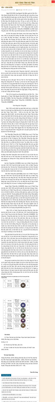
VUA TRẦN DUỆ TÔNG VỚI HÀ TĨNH (14, 376)
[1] (25, 49)
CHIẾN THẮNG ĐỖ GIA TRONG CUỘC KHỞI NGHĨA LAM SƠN (20, 395)
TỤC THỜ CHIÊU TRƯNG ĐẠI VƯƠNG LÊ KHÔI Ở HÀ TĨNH (19, 398)
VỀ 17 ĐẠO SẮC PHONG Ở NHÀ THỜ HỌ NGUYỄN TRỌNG (19, 400)
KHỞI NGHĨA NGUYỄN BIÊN (12, 388)
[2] (20, 152)
